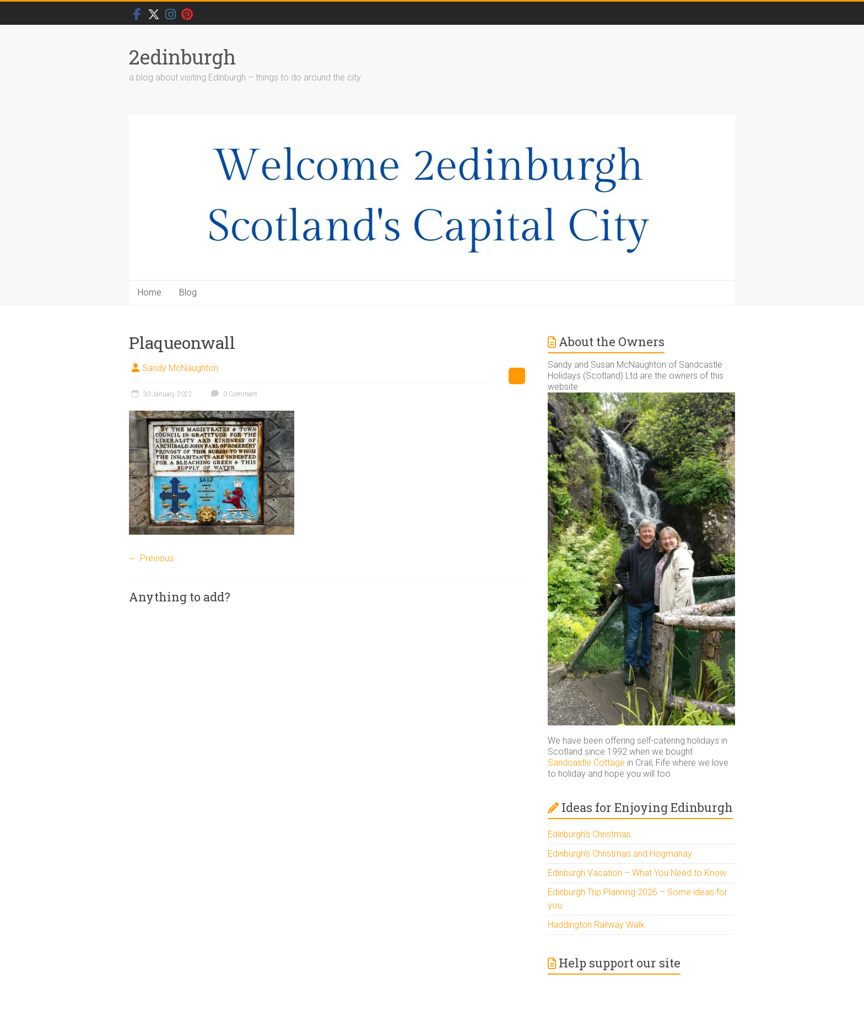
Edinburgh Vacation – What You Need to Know (637, 873)
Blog (188, 292)
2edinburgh (182, 57)
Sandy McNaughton (180, 368)
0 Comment (232, 394)
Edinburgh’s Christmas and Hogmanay (620, 853)
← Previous (151, 558)
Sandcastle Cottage (586, 762)
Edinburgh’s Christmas (589, 834)
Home (149, 292)
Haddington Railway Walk (596, 924)
